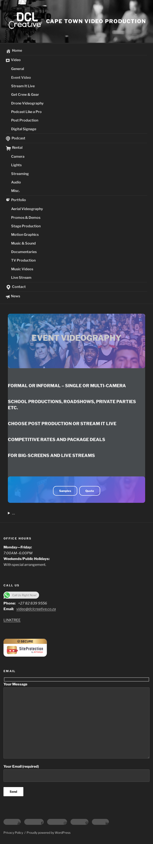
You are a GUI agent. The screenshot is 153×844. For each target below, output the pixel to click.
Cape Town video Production (96, 21)
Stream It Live (23, 86)
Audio (16, 182)
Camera (17, 156)
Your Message (76, 720)
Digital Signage (23, 129)
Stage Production (26, 226)
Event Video (21, 77)
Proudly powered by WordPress (48, 832)
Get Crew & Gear (25, 94)
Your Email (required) (76, 773)
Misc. (15, 191)
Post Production (24, 120)
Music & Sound (23, 243)
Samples (65, 491)
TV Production (23, 260)
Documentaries (24, 252)
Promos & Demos (25, 218)
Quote (89, 491)
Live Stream (21, 278)
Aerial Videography (27, 209)
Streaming (20, 174)
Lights (16, 165)
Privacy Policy (13, 832)
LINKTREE (12, 620)
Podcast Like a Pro (26, 112)
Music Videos (22, 269)
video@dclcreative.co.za (36, 609)
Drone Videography (27, 103)
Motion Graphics (25, 235)
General (17, 69)
